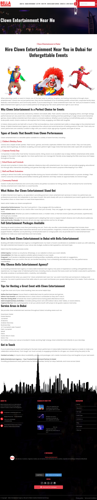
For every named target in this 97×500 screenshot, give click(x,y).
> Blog (77, 423)
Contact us (62, 4)
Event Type (43, 4)
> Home (78, 404)
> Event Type (79, 415)
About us (22, 4)
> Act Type (78, 412)
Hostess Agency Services (53, 4)
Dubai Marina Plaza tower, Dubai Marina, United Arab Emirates (12, 425)
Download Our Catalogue (48, 487)
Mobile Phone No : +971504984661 (13, 416)
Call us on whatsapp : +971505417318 (10, 420)
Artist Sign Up (69, 4)
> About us (79, 408)
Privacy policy (79, 498)
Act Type (38, 4)
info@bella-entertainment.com (12, 412)
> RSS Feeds (79, 426)
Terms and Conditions (91, 498)
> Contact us (79, 419)
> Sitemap (78, 430)
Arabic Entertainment (30, 4)
